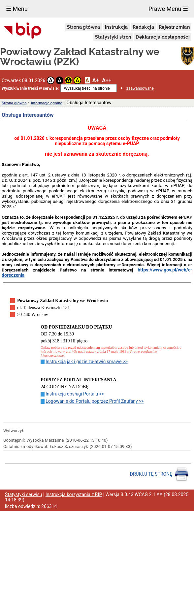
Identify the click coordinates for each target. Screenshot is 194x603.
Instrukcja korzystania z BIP (74, 494)
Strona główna (83, 27)
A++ (106, 80)
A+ (95, 80)
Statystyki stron (113, 37)
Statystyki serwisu (23, 494)
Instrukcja (116, 27)
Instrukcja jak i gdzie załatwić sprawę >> (86, 361)
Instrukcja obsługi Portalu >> (75, 394)
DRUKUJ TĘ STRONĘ (159, 474)
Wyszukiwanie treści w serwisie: (30, 88)
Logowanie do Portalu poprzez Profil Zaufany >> (95, 401)
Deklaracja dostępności (163, 37)
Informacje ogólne (46, 103)
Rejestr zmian (174, 27)
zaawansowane (140, 88)
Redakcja (143, 27)
